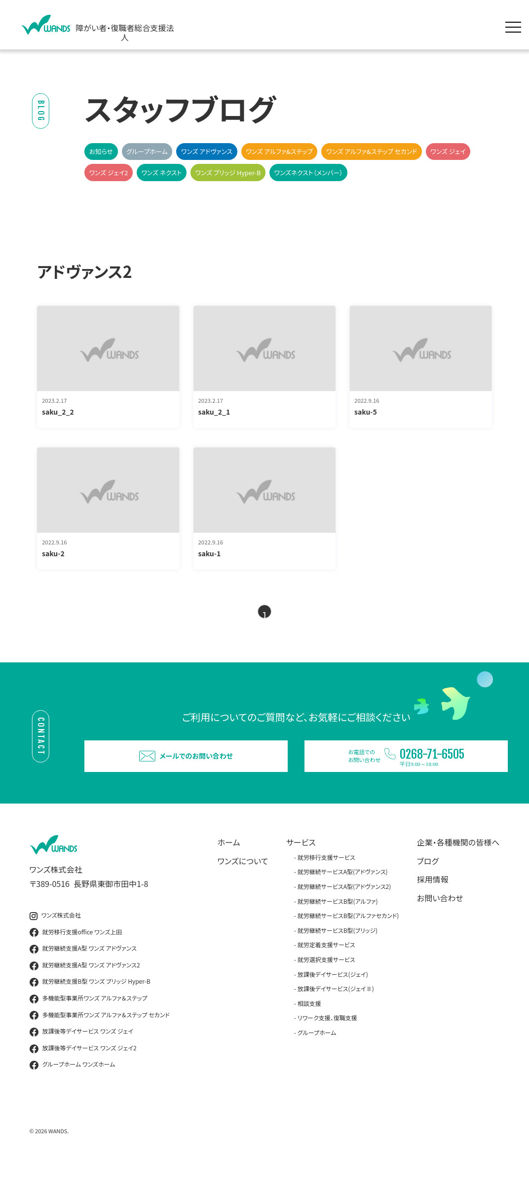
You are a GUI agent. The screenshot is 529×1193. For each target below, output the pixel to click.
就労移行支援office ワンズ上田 (76, 959)
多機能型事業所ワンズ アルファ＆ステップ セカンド (100, 1042)
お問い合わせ (440, 924)
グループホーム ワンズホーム (72, 1092)
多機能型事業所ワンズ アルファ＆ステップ (89, 1025)
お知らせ (101, 151)
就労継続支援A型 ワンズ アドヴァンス (83, 976)
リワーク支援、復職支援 (327, 1044)
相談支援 (309, 1030)
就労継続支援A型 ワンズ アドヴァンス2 (85, 992)
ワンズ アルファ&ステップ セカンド (371, 151)
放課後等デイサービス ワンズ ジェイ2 (83, 1075)
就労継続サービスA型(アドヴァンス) (343, 898)
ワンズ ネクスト (161, 172)
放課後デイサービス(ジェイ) (333, 1001)
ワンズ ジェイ (447, 151)
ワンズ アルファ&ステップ (279, 151)
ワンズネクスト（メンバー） (308, 172)
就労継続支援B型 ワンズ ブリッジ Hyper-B (90, 1009)
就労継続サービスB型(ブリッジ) (338, 957)
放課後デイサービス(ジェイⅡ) (336, 1015)
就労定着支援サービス (326, 971)
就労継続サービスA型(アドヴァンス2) (344, 913)
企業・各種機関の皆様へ (458, 869)
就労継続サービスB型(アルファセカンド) (348, 942)
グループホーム (147, 151)
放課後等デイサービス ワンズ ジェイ (81, 1059)
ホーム (229, 869)
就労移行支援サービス (326, 884)
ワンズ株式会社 (55, 942)
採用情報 (433, 906)
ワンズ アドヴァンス (206, 151)
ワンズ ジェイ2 (108, 172)
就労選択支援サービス (326, 986)
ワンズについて (243, 887)
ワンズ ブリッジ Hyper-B (228, 172)
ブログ (428, 887)
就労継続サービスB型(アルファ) (338, 928)
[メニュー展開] (515, 24)
